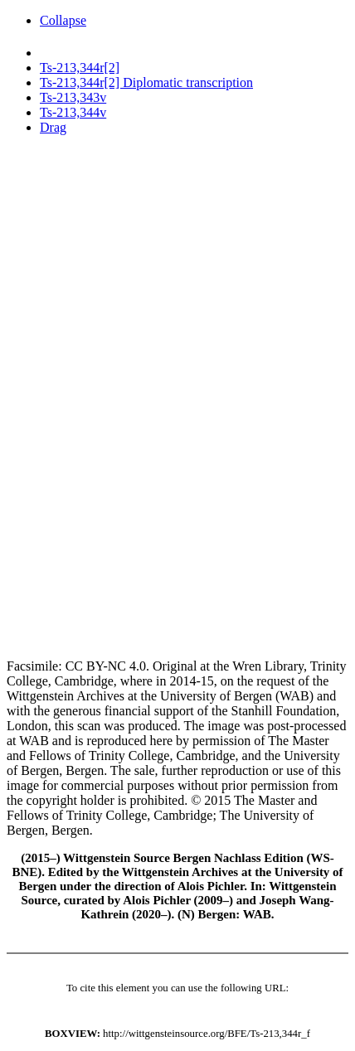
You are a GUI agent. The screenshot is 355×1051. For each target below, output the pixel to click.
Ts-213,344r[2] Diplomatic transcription (146, 82)
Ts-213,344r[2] (79, 68)
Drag (53, 127)
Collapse (63, 20)
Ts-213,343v (73, 97)
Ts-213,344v (73, 112)
